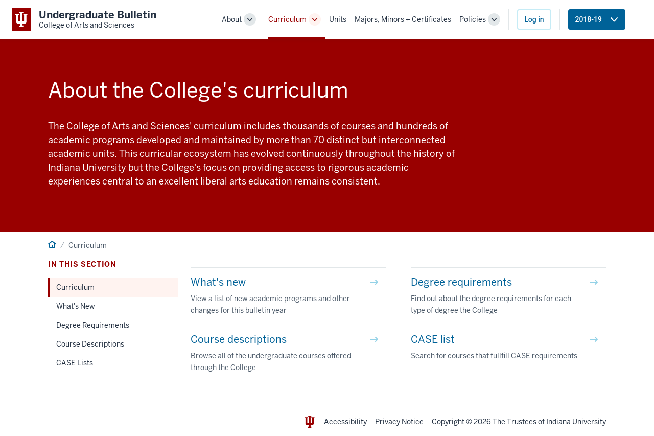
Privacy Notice (399, 421)
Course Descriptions (90, 344)
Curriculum (287, 19)
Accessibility (345, 421)
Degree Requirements (92, 325)
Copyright (448, 421)
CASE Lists (74, 363)
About (232, 19)
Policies (472, 19)
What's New (75, 306)
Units (337, 19)
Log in (534, 19)
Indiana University (576, 421)
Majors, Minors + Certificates (403, 19)
